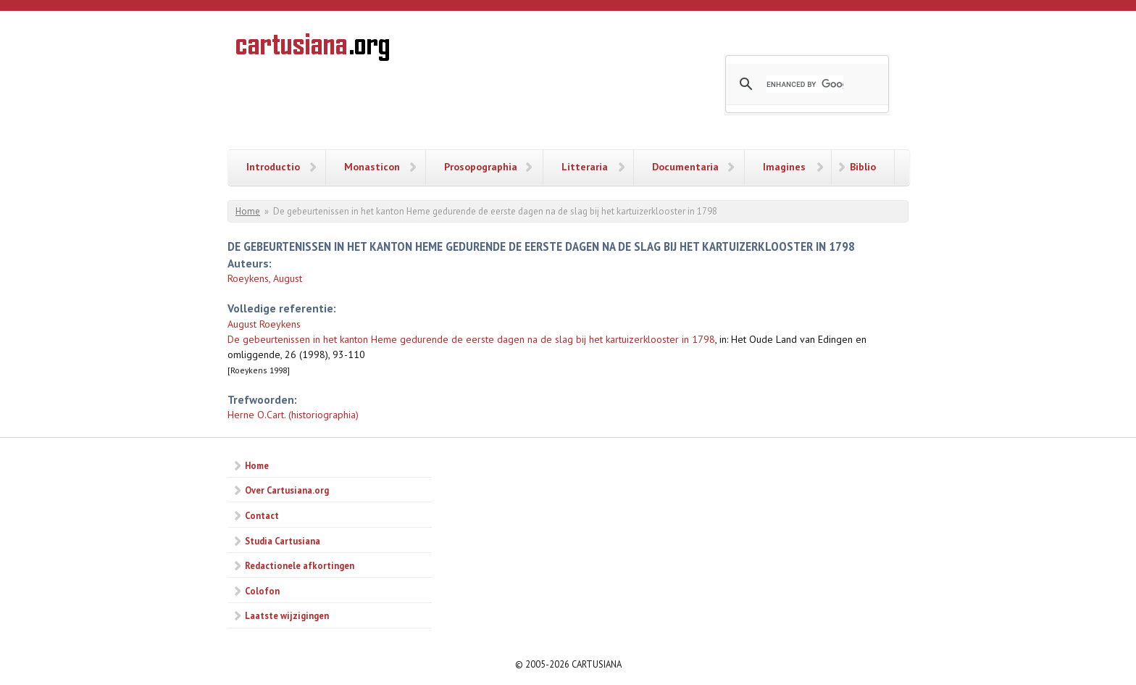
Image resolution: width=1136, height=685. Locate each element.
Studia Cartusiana (282, 541)
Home (247, 211)
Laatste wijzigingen (287, 615)
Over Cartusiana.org (287, 490)
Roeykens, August (264, 278)
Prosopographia (480, 166)
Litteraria (584, 166)
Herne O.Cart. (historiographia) (293, 414)
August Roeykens (264, 324)
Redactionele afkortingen (299, 565)
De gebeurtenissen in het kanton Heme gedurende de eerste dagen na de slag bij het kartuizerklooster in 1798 (471, 339)
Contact (262, 515)
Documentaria (685, 166)
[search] (805, 84)
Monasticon (372, 166)
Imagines (784, 166)
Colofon (262, 591)
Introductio (273, 166)
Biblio (863, 166)
